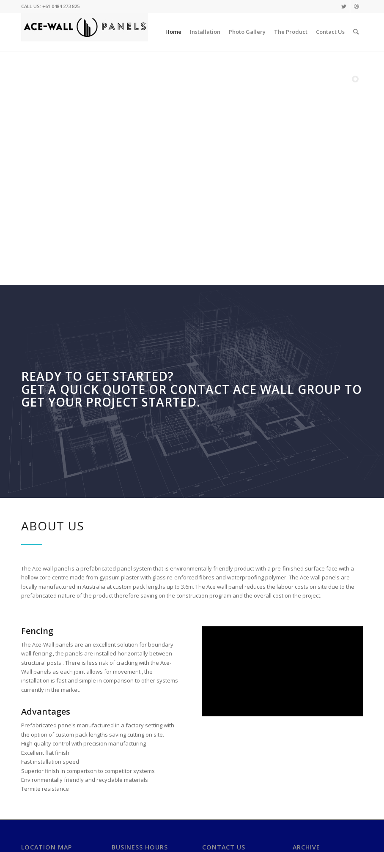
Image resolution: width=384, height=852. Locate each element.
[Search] (356, 32)
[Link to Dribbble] (356, 6)
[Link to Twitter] (343, 6)
